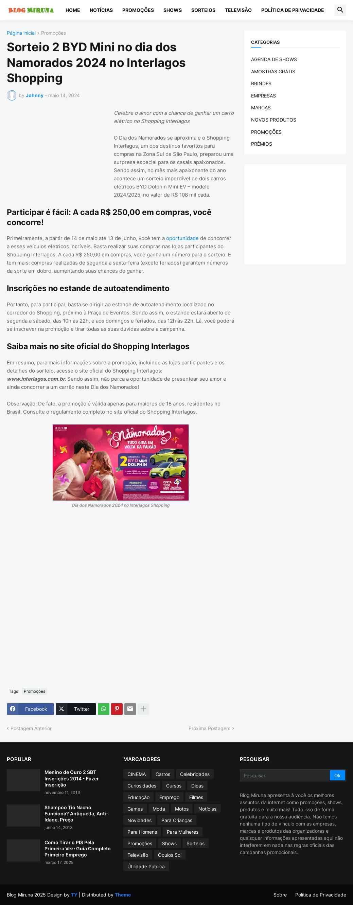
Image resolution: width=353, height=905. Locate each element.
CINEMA (136, 774)
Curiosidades (141, 786)
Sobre (280, 895)
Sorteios (203, 10)
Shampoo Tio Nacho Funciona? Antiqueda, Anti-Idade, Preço (76, 813)
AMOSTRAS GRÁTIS (273, 71)
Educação (138, 797)
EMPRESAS (263, 95)
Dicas (197, 786)
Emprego (169, 797)
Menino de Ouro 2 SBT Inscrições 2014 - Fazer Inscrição (72, 778)
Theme (123, 895)
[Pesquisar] (285, 775)
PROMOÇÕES (266, 132)
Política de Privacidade (292, 10)
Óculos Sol (169, 855)
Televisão (238, 10)
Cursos (173, 786)
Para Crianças (176, 820)
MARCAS (261, 107)
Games (135, 809)
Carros (163, 774)
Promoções (138, 10)
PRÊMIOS (261, 144)
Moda (159, 809)
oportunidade (182, 238)
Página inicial (21, 33)
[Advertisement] (58, 151)
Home (73, 10)
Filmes (196, 797)
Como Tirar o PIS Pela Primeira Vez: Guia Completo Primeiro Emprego (78, 848)
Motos (182, 809)
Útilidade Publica (146, 866)
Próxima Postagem (209, 728)
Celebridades (195, 774)
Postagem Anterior (31, 728)
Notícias (101, 10)
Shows (172, 10)
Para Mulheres (182, 832)
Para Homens (142, 832)
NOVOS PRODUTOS (273, 120)
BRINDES (261, 83)
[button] (340, 10)
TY (74, 895)
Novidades (139, 820)
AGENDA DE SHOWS (274, 59)
